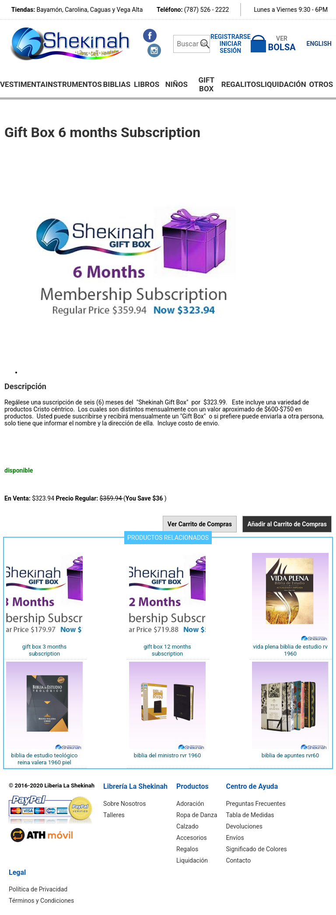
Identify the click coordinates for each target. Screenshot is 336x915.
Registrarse (230, 36)
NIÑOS (176, 84)
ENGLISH (319, 43)
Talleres (114, 814)
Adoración (190, 803)
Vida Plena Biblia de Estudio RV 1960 (290, 650)
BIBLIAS (116, 84)
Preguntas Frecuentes (256, 803)
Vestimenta (23, 84)
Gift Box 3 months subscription (44, 650)
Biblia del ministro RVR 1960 (167, 755)
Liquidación (283, 84)
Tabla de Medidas (250, 814)
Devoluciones (244, 826)
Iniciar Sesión (231, 47)
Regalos (187, 849)
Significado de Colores (256, 849)
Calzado (187, 826)
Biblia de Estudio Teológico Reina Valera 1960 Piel (44, 759)
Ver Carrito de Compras (200, 524)
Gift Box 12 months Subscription (167, 650)
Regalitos (241, 84)
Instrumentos (74, 84)
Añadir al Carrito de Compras (287, 524)
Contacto (238, 860)
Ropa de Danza (196, 814)
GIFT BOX (206, 84)
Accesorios (191, 837)
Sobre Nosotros (124, 803)
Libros (146, 84)
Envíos (235, 837)
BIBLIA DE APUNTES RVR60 (290, 755)
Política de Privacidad (38, 889)
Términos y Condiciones (41, 900)
